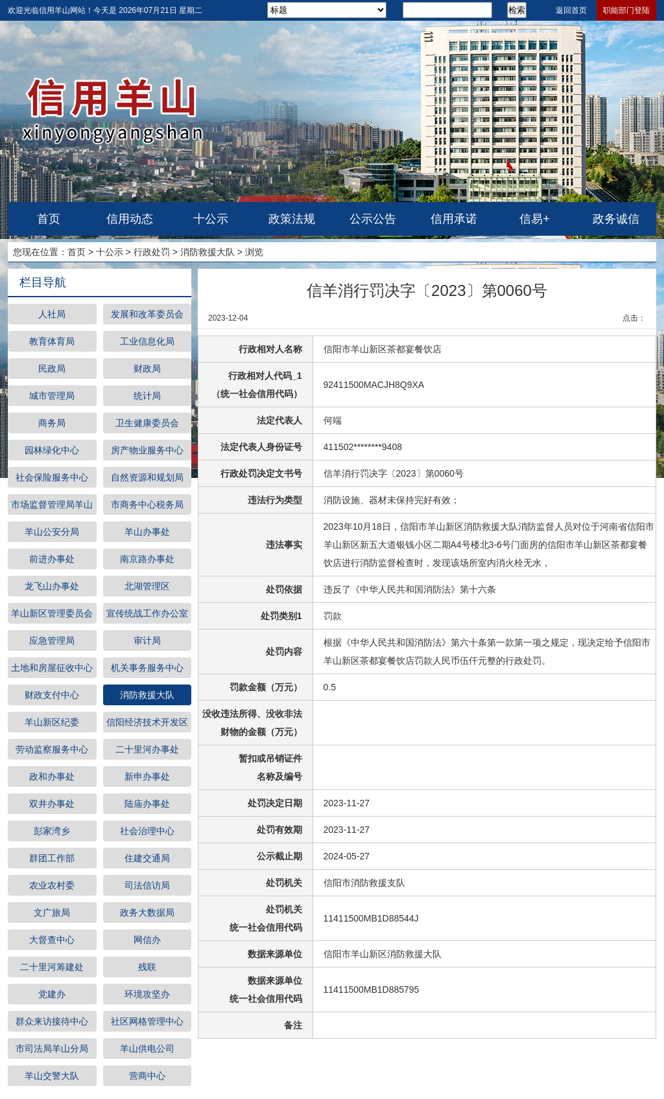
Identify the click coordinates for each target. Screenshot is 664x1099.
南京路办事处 (147, 559)
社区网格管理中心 (147, 1021)
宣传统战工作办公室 (147, 613)
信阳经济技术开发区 (147, 722)
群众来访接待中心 (52, 1021)
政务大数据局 (147, 912)
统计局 (147, 396)
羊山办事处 (147, 532)
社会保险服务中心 (52, 477)
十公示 (210, 218)
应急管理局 (52, 640)
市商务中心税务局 (147, 504)
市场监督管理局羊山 (52, 504)
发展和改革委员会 (147, 314)
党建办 (51, 994)
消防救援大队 (207, 252)
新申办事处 (147, 776)
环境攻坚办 (147, 994)
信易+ (534, 218)
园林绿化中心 (52, 450)
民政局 (51, 368)
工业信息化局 (147, 341)
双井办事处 (52, 804)
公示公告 (373, 218)
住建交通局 (147, 858)
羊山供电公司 (147, 1048)
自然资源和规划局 (147, 477)
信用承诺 (454, 218)
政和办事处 (52, 776)
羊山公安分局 (52, 532)
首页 (48, 218)
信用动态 (129, 218)
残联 (147, 967)
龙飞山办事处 (52, 586)
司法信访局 (147, 885)
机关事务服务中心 (147, 668)
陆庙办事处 (147, 804)
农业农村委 (52, 885)
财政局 (147, 368)
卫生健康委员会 (147, 423)
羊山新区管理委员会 (52, 613)
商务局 (51, 423)
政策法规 (291, 218)
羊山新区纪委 (52, 722)
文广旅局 (52, 912)
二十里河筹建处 (52, 967)
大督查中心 (52, 940)
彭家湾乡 (52, 831)
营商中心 (147, 1076)
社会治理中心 (147, 831)
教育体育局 (52, 341)
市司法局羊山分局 (52, 1048)
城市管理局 (52, 396)
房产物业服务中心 (147, 450)
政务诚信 (616, 218)
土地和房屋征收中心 (52, 668)
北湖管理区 (147, 586)
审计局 (147, 640)
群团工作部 (52, 858)
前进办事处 (52, 559)
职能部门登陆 (626, 10)
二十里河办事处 (147, 749)
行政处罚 (152, 252)
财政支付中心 (52, 695)
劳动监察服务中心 (52, 749)
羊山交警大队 (52, 1076)
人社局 (51, 314)
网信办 (147, 940)
